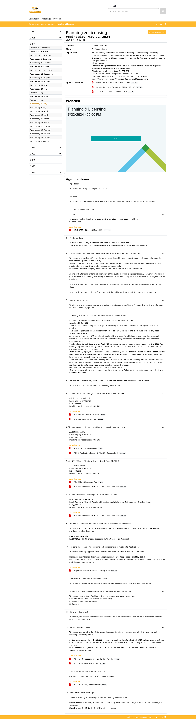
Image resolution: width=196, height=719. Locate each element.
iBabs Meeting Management (139, 717)
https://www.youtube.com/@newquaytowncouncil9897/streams (120, 79)
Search (111, 6)
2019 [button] (32, 172)
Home (42, 24)
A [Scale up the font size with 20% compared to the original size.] (161, 24)
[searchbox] (133, 11)
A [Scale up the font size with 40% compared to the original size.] (165, 24)
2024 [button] (32, 44)
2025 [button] (32, 37)
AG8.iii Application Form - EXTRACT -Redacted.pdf (97, 487)
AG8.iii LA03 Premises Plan (86, 482)
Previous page (157, 32)
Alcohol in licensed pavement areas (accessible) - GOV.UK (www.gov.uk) (101, 320)
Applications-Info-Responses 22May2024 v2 (117, 87)
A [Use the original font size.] (157, 24)
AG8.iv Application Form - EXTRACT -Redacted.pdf (97, 516)
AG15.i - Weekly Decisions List (88, 685)
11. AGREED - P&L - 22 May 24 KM (113, 92)
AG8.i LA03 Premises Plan (86, 419)
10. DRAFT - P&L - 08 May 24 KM (90, 230)
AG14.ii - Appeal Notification (87, 663)
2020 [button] (32, 166)
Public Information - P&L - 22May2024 (115, 82)
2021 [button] (32, 160)
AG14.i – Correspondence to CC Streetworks (94, 659)
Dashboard (34, 18)
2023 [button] (32, 147)
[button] (163, 11)
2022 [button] (32, 153)
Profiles (57, 18)
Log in (161, 717)
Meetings (46, 18)
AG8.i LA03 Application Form (87, 415)
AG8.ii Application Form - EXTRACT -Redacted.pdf (97, 453)
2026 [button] (32, 31)
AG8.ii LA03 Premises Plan (86, 448)
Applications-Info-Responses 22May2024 (93, 571)
